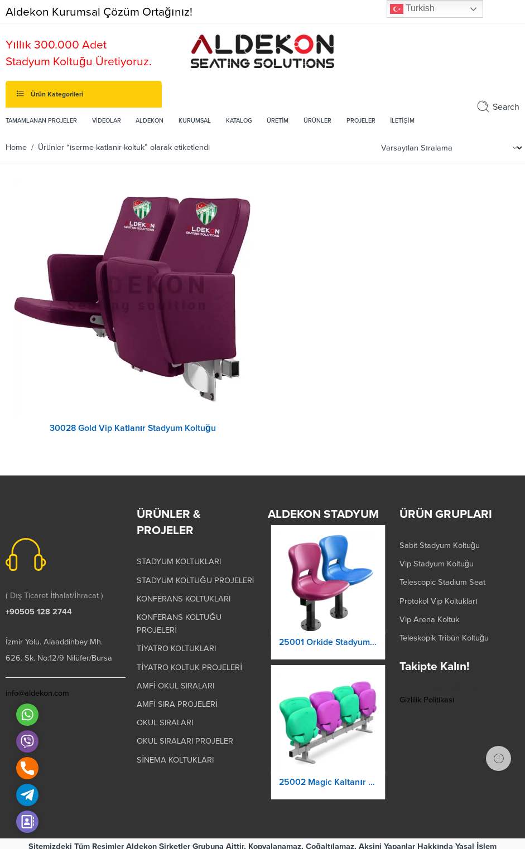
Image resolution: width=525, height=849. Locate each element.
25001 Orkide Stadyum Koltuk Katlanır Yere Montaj (328, 647)
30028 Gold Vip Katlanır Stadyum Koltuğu (133, 428)
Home (16, 147)
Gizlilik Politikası (427, 695)
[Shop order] (450, 148)
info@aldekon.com (37, 688)
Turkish (412, 9)
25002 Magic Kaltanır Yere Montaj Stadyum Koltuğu (328, 787)
